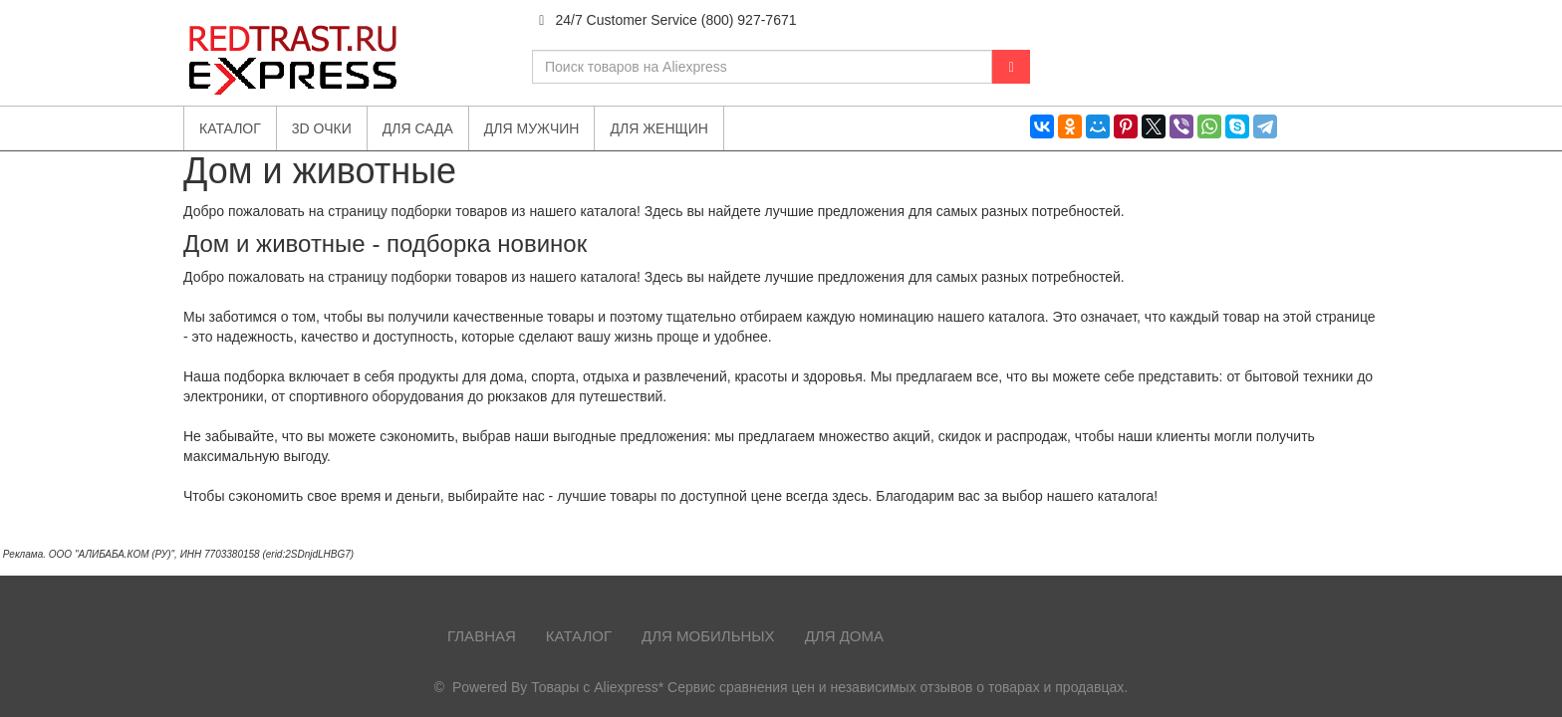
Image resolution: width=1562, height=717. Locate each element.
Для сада (418, 128)
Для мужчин (532, 128)
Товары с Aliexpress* (597, 687)
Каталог (579, 635)
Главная (481, 635)
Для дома (844, 635)
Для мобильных (708, 635)
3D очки (322, 128)
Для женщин (658, 128)
